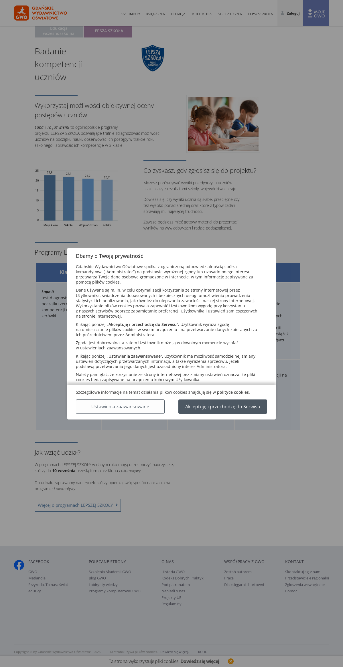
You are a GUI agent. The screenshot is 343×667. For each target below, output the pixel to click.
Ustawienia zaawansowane (120, 406)
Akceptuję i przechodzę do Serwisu (222, 406)
